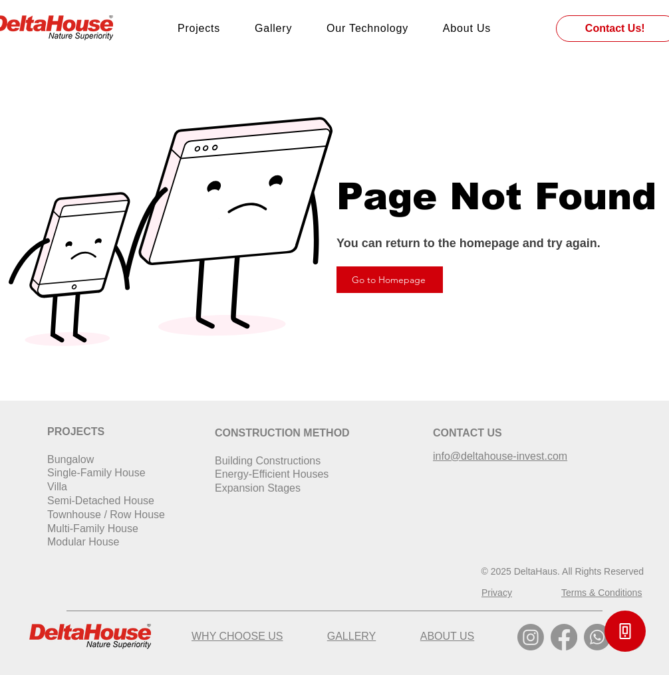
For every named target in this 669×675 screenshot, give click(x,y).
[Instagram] (530, 637)
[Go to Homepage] (389, 279)
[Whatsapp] (597, 637)
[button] (625, 631)
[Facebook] (564, 637)
